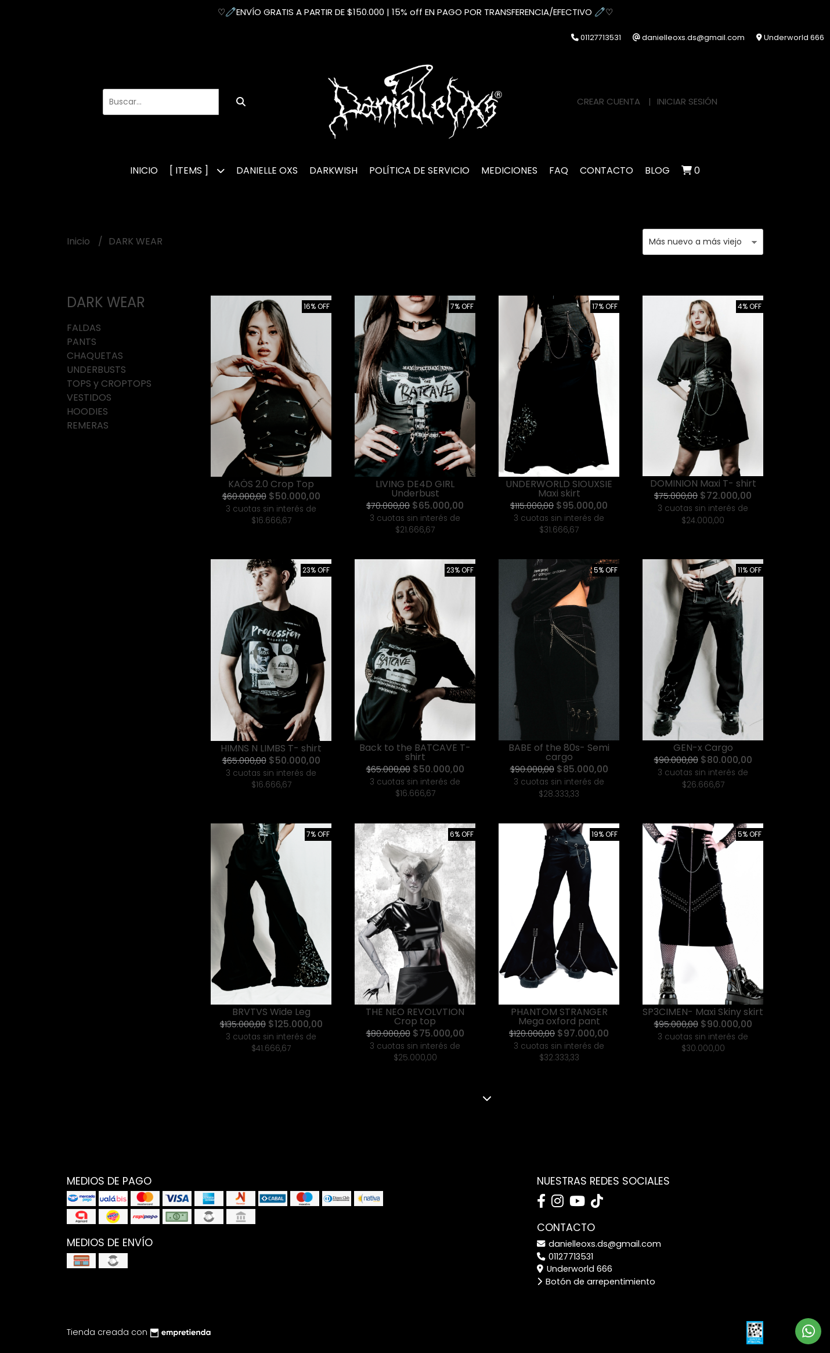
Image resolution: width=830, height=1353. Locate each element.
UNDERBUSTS (96, 369)
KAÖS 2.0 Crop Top (271, 484)
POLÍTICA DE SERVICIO (419, 170)
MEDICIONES (509, 170)
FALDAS (84, 327)
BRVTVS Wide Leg (271, 1012)
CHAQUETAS (95, 355)
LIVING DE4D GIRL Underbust (415, 488)
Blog (657, 170)
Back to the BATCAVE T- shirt (415, 752)
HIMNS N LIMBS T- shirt (271, 748)
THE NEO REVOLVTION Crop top (415, 1016)
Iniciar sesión (687, 101)
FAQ (558, 170)
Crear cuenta (608, 101)
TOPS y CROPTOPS (109, 383)
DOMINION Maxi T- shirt (703, 483)
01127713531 (565, 1256)
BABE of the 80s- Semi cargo (558, 752)
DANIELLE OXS (267, 170)
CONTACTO (606, 170)
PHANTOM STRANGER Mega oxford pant (559, 1016)
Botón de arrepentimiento (596, 1281)
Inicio (144, 170)
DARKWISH (333, 170)
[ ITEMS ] (197, 170)
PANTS (81, 341)
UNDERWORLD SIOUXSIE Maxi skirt (559, 488)
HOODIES (87, 411)
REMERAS (88, 425)
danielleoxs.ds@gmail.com (599, 1244)
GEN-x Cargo (703, 747)
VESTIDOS (89, 397)
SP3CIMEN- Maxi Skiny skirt (703, 1012)
